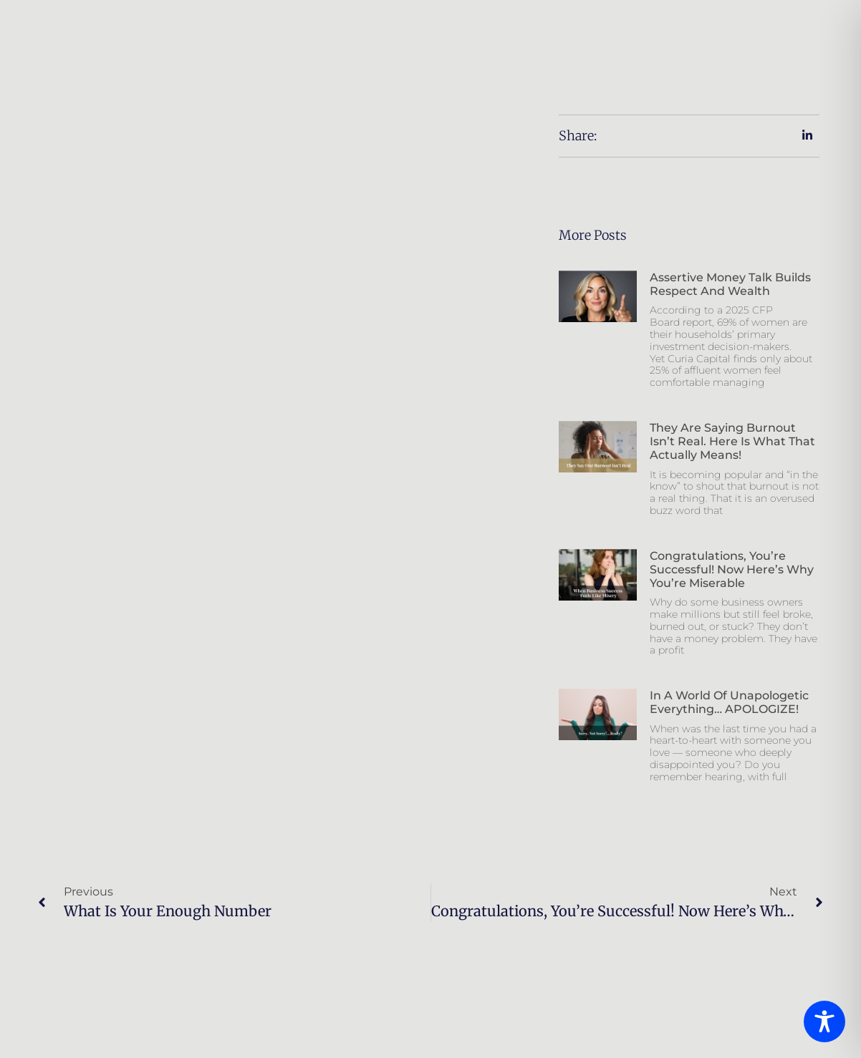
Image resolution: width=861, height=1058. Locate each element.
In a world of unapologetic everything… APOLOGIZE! (729, 702)
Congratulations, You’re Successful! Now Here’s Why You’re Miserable (732, 569)
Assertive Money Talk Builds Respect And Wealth (730, 284)
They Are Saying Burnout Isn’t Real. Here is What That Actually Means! (732, 441)
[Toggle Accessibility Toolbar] (824, 1021)
